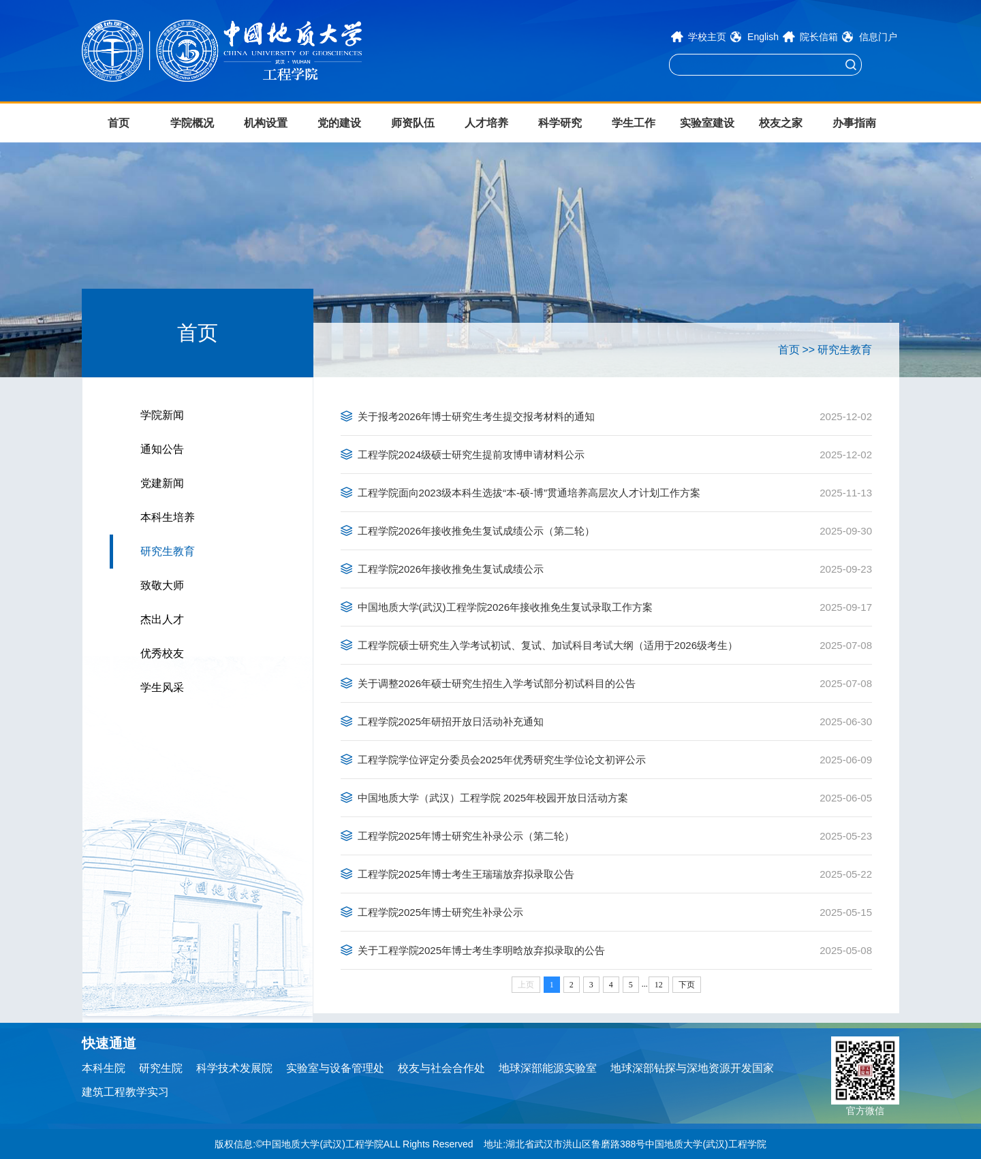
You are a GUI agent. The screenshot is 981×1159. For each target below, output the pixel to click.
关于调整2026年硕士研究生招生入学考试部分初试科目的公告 (497, 683)
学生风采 (162, 687)
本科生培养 (167, 517)
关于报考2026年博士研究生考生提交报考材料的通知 (476, 416)
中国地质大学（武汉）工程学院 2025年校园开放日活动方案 (493, 798)
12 (659, 984)
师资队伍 (413, 123)
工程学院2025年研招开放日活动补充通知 (451, 721)
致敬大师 (162, 585)
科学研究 (560, 123)
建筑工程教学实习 (125, 1092)
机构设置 (265, 123)
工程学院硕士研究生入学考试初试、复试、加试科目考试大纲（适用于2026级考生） (548, 645)
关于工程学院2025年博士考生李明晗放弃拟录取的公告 (481, 950)
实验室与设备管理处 (335, 1068)
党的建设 (339, 123)
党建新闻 (162, 483)
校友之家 (781, 123)
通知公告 (162, 449)
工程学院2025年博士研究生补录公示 (440, 912)
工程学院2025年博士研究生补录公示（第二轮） (466, 836)
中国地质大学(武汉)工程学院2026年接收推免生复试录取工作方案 (505, 607)
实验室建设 (707, 123)
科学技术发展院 (234, 1068)
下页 (687, 984)
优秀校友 (162, 653)
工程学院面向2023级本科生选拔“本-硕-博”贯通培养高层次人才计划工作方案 (529, 492)
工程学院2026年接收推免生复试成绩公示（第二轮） (476, 531)
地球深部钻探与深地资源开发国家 (692, 1068)
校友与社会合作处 (441, 1068)
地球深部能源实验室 (548, 1068)
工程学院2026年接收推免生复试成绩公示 (451, 569)
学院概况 (192, 123)
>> (808, 349)
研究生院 (161, 1068)
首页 (118, 123)
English (763, 36)
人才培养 (486, 123)
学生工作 (633, 123)
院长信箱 (819, 36)
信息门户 (878, 36)
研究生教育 (167, 551)
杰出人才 (162, 619)
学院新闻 (162, 415)
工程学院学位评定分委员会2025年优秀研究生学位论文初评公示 (502, 759)
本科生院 (103, 1068)
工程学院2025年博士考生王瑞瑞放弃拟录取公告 (466, 874)
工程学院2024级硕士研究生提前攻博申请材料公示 (471, 454)
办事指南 (854, 123)
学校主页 (707, 36)
